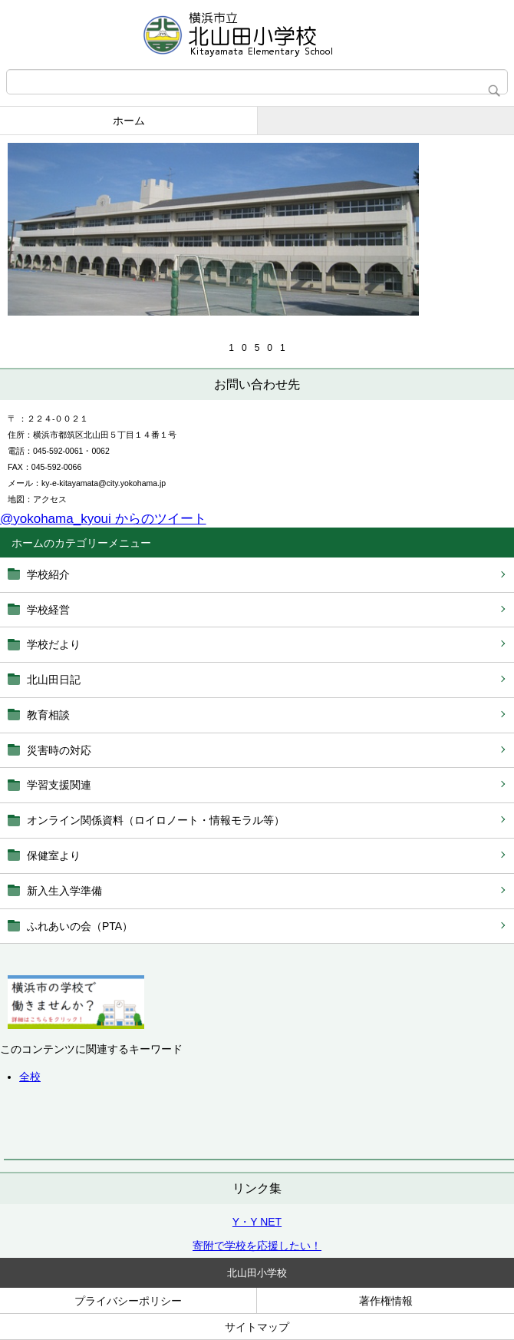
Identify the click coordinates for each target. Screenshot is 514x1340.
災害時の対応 (59, 750)
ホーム (129, 120)
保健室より (54, 855)
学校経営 (48, 610)
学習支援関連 (59, 785)
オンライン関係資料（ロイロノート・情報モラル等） (156, 820)
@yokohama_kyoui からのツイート (103, 518)
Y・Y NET (257, 1222)
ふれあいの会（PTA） (80, 926)
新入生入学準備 (64, 891)
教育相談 (48, 715)
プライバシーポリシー (128, 1301)
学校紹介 (48, 574)
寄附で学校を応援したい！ (257, 1245)
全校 (30, 1076)
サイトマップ (257, 1327)
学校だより (54, 644)
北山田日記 (54, 679)
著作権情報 (386, 1301)
